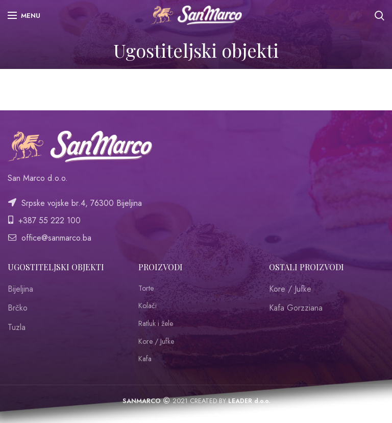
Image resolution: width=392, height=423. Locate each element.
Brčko (18, 308)
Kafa (145, 359)
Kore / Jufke (156, 341)
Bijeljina (20, 289)
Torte (146, 288)
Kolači (147, 306)
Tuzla (17, 327)
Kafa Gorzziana (296, 308)
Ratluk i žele (155, 323)
